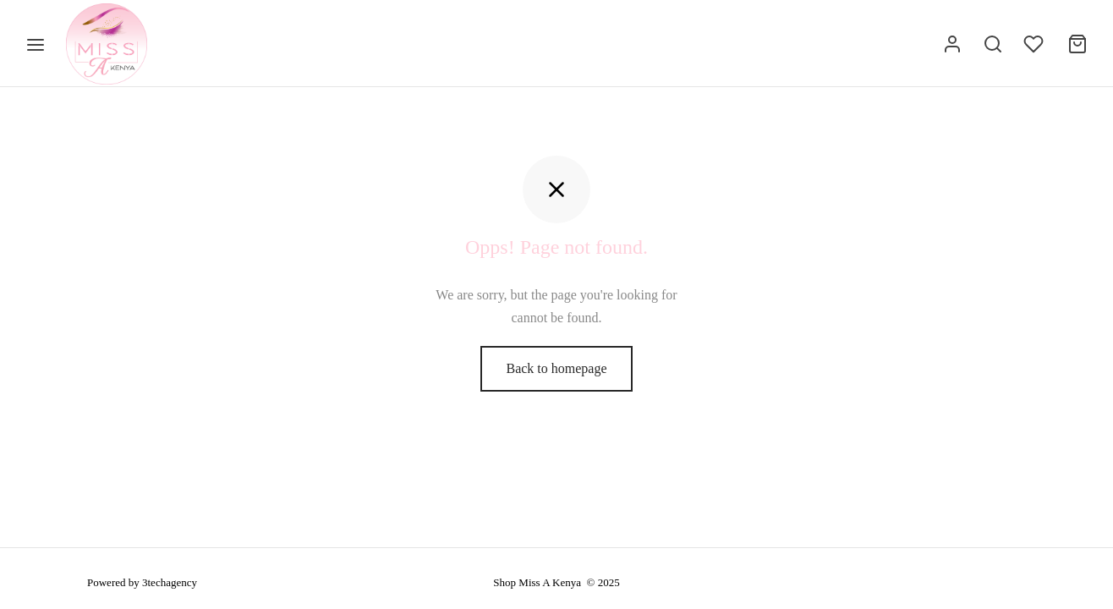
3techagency (169, 582)
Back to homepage (556, 373)
